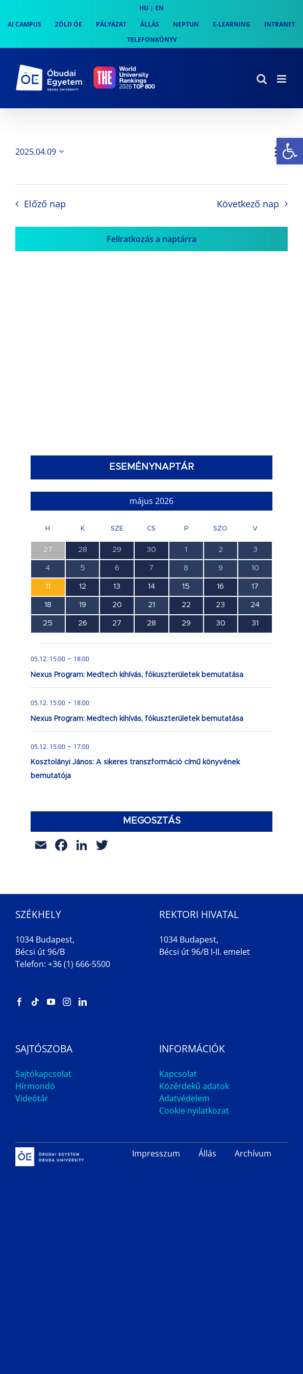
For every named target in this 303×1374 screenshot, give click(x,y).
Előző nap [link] (45, 204)
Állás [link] (207, 1153)
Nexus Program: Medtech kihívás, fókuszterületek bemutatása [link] (137, 675)
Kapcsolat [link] (178, 1073)
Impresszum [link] (156, 1153)
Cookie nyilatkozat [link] (194, 1110)
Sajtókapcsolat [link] (43, 1073)
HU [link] (143, 8)
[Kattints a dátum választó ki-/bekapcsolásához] (41, 152)
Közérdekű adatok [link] (194, 1086)
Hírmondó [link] (35, 1086)
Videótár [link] (31, 1098)
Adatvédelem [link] (184, 1098)
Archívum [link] (253, 1153)
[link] (289, 151)
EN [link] (159, 8)
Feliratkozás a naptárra (151, 239)
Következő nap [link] (248, 204)
